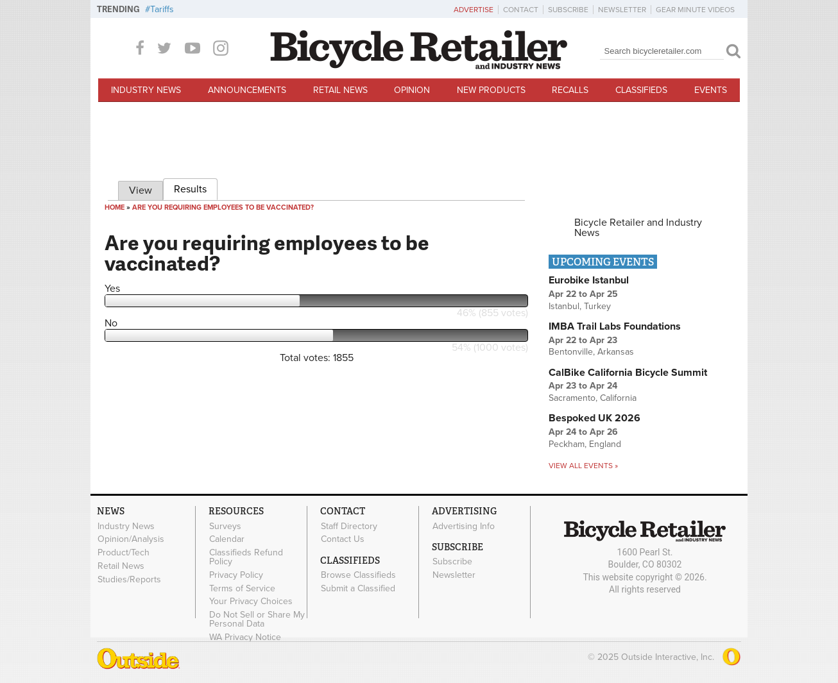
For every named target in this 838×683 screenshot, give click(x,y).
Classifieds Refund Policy (246, 557)
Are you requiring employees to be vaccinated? (223, 207)
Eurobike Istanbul (589, 280)
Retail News (340, 90)
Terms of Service (242, 588)
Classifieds (641, 90)
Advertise (473, 9)
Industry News (146, 90)
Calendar (226, 539)
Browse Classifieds (358, 575)
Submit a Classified (358, 588)
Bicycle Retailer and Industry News (638, 227)
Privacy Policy (236, 574)
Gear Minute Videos (695, 9)
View (140, 190)
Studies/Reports (129, 579)
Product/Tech (124, 553)
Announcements (247, 90)
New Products (491, 90)
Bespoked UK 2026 (594, 418)
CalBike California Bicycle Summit (628, 372)
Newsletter (622, 9)
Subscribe (568, 9)
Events (710, 90)
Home (114, 207)
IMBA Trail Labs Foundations (615, 326)
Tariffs (162, 9)
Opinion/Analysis (131, 539)
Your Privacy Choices (251, 601)
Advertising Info (463, 526)
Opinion (412, 90)
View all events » (583, 465)
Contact (520, 9)
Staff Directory (349, 526)
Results (196, 187)
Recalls (570, 90)
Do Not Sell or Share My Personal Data (257, 619)
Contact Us (342, 539)
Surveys (225, 526)
